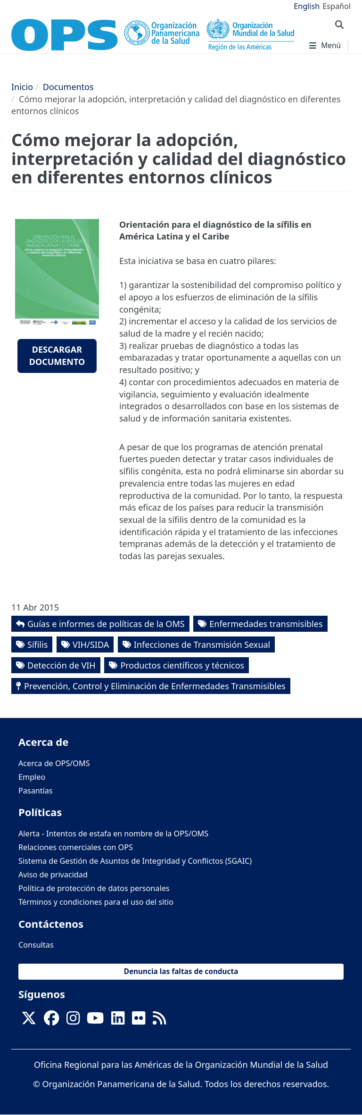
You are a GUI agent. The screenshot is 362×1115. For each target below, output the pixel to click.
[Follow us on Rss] (159, 1021)
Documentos (68, 86)
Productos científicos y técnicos (182, 665)
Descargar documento (57, 355)
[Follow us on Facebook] (51, 1021)
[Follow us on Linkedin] (117, 1021)
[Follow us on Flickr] (138, 1021)
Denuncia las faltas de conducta (181, 971)
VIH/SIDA (91, 644)
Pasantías (35, 790)
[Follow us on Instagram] (73, 1021)
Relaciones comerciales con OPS (75, 847)
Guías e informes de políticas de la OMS (106, 623)
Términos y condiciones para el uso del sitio (95, 902)
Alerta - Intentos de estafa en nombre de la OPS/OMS (113, 833)
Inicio (22, 86)
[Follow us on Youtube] (95, 1021)
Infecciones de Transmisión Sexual (202, 644)
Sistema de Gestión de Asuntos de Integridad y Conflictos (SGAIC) (135, 861)
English (307, 6)
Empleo (31, 777)
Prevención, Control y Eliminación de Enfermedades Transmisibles (155, 686)
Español (336, 6)
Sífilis (37, 644)
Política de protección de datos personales (94, 888)
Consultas (36, 945)
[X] (28, 1021)
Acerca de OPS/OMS (54, 763)
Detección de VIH (61, 665)
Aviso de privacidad (53, 874)
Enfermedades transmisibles (265, 623)
